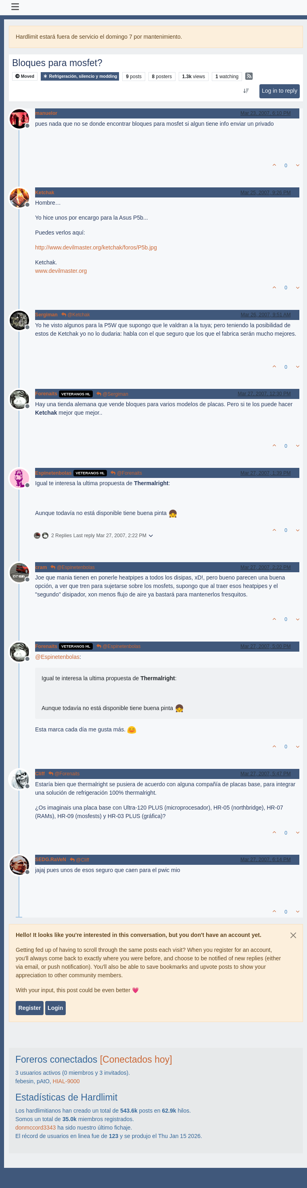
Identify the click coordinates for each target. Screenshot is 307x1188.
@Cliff (79, 860)
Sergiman (46, 315)
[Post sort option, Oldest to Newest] (246, 91)
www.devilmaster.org (61, 271)
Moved (24, 76)
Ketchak (44, 192)
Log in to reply (279, 90)
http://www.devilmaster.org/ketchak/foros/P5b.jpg (96, 247)
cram (41, 567)
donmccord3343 (35, 1127)
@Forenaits (126, 473)
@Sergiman (112, 394)
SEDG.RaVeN (50, 859)
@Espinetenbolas (72, 567)
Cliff (40, 774)
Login (55, 1008)
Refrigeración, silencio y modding (80, 76)
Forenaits (46, 394)
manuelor (46, 113)
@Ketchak (75, 315)
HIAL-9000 (66, 1081)
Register (29, 1008)
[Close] (293, 935)
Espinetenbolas (53, 473)
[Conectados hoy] (136, 1059)
